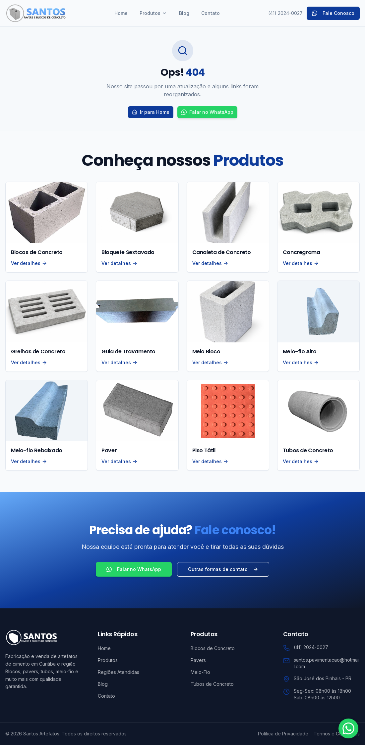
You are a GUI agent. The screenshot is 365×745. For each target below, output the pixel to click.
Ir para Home (150, 112)
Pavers (198, 660)
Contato (210, 13)
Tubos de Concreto (212, 684)
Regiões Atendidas (118, 672)
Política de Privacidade (283, 733)
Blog (184, 13)
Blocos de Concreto (213, 648)
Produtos (153, 13)
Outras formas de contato (223, 569)
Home (121, 13)
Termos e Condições (337, 733)
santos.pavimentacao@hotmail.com (326, 663)
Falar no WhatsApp (207, 112)
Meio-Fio (200, 672)
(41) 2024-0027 (285, 13)
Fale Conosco (333, 13)
